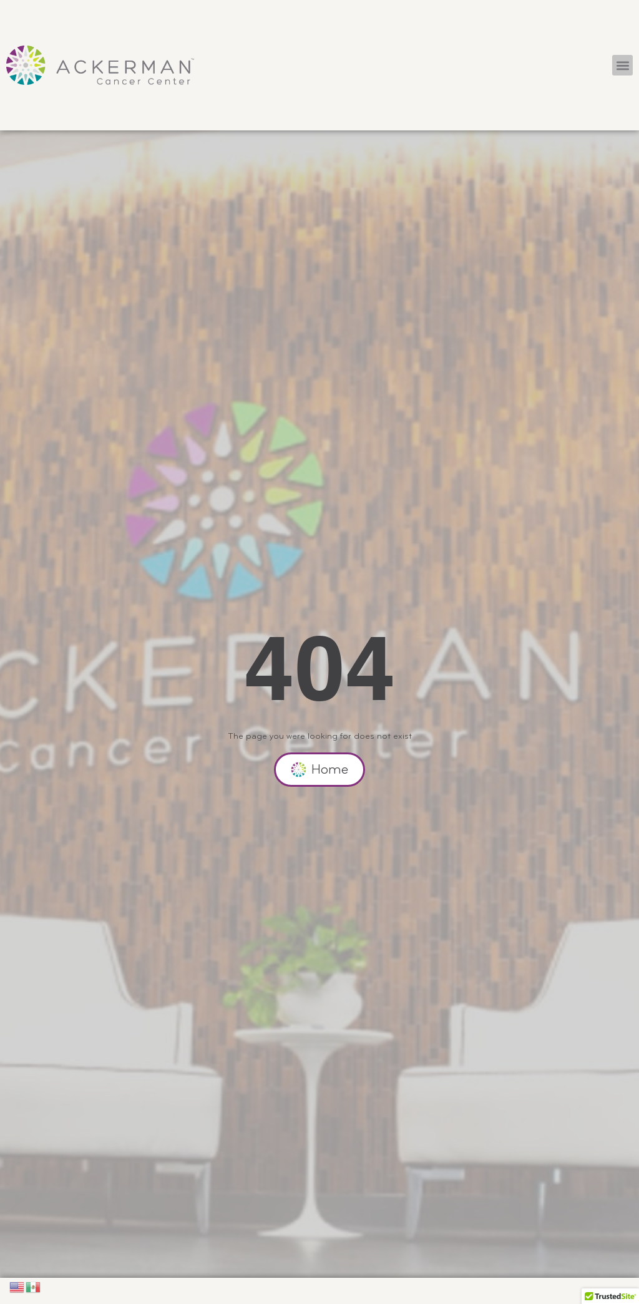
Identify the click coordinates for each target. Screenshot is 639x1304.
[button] (622, 65)
